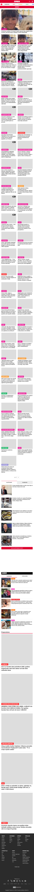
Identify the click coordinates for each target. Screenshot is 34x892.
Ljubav (3, 855)
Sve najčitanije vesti (17, 548)
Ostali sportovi (19, 842)
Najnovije (24, 482)
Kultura (3, 860)
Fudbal (18, 837)
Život (2, 852)
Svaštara (26, 839)
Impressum (25, 852)
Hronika (3, 840)
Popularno (25, 576)
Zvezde (11, 839)
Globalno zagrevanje (15, 854)
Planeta (13, 852)
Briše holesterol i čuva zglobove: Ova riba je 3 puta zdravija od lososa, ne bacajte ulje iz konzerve (22, 512)
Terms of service (25, 863)
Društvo (3, 839)
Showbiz (12, 836)
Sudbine (3, 848)
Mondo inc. (26, 850)
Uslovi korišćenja (26, 858)
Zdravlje (3, 857)
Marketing (24, 855)
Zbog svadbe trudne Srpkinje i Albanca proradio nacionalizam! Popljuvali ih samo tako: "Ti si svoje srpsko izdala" (16, 747)
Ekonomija (3, 842)
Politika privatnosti (26, 860)
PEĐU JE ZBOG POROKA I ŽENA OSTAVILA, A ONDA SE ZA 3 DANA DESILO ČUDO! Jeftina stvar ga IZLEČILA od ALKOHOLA (22, 525)
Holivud (11, 840)
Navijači (18, 843)
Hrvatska (13, 855)
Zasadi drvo (4, 845)
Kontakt (24, 854)
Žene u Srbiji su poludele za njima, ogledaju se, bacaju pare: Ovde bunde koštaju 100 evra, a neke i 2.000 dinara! (16, 787)
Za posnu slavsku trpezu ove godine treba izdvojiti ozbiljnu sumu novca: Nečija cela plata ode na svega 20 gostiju (16, 827)
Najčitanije (9, 482)
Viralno (27, 836)
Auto (13, 861)
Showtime (19, 845)
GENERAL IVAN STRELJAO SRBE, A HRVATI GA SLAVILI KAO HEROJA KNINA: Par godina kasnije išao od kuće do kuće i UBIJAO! (16, 708)
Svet (13, 850)
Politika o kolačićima (26, 857)
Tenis (18, 840)
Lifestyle (4, 850)
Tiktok (26, 840)
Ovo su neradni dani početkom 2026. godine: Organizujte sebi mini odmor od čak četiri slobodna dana (15, 668)
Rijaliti (11, 837)
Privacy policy (25, 861)
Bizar (26, 837)
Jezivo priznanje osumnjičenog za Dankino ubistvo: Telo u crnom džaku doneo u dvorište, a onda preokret (22, 537)
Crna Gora (14, 858)
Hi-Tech (3, 858)
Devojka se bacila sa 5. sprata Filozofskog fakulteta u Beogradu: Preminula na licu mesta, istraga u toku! (21, 499)
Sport (19, 836)
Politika (3, 837)
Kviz (10, 842)
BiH (12, 857)
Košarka (18, 839)
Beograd (3, 843)
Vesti (3, 836)
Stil (2, 854)
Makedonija (14, 860)
